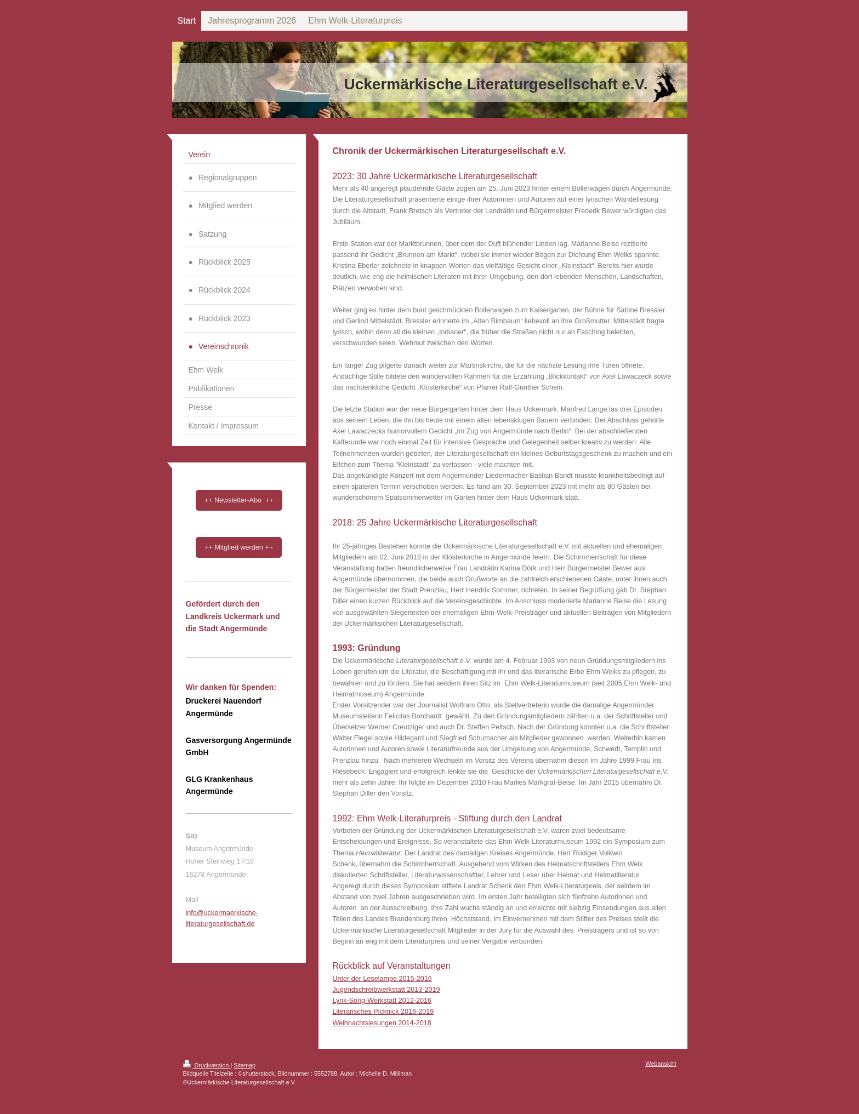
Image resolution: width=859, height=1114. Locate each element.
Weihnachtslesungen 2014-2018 (381, 1023)
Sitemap (244, 1065)
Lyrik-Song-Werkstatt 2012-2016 (381, 1000)
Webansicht (660, 1063)
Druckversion (207, 1065)
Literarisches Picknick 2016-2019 (383, 1011)
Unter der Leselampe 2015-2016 (381, 978)
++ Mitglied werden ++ (238, 547)
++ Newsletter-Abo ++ (239, 500)
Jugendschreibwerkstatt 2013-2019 (386, 989)
